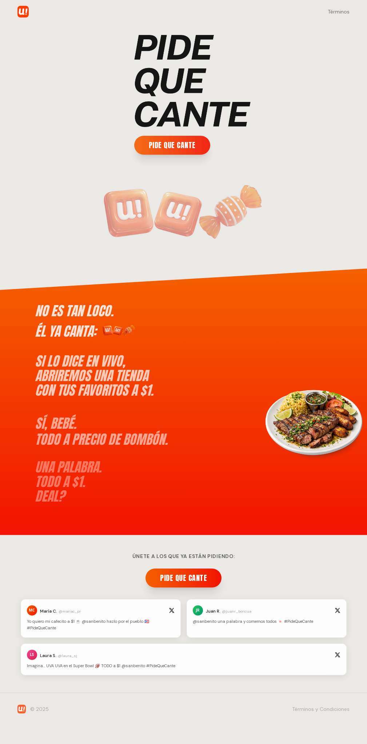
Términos (339, 11)
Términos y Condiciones (321, 709)
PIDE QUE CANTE (171, 145)
